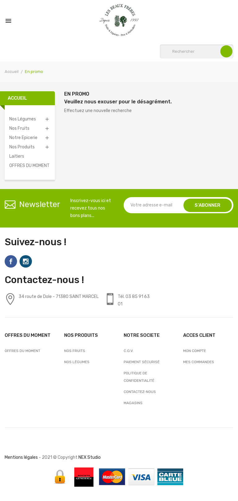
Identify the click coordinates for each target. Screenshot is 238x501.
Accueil (17, 98)
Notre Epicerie (23, 137)
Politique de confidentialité (139, 377)
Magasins (133, 403)
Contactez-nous (140, 392)
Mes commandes (198, 362)
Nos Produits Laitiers (22, 151)
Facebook (11, 261)
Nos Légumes (22, 119)
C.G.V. (129, 351)
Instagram (26, 261)
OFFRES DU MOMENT (29, 165)
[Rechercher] (196, 51)
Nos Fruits (19, 128)
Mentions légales (21, 457)
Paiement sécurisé (142, 362)
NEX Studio (89, 457)
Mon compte (194, 351)
